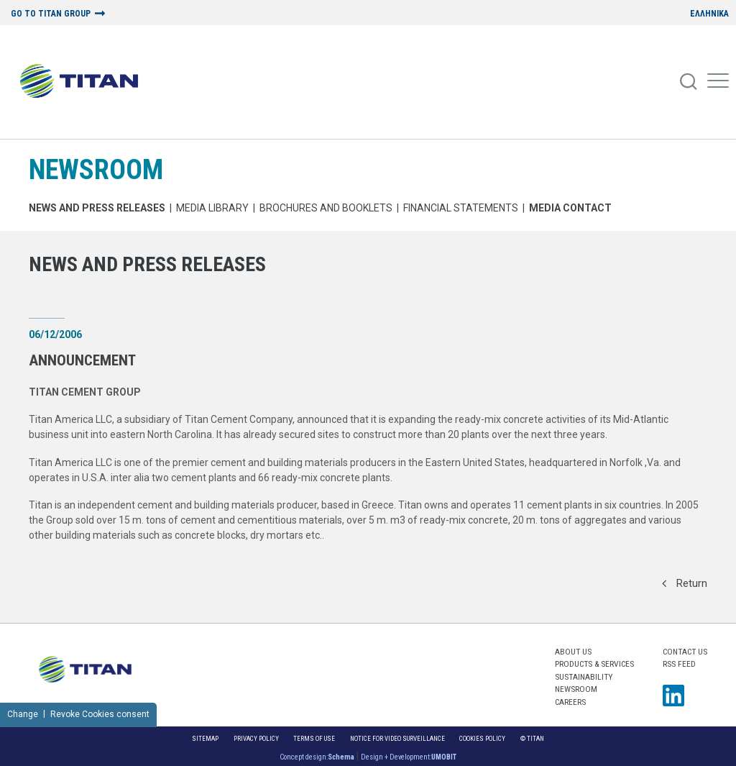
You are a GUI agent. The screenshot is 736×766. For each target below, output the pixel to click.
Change (22, 714)
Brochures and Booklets (325, 208)
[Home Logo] (84, 82)
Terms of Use (314, 738)
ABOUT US (573, 652)
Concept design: (317, 757)
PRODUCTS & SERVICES (594, 664)
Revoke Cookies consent (100, 714)
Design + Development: (408, 757)
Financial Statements (460, 208)
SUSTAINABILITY (583, 677)
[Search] (689, 82)
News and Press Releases (97, 208)
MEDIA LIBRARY (212, 208)
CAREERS (570, 702)
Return (684, 583)
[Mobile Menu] (718, 82)
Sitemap (205, 738)
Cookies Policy (482, 738)
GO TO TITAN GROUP (51, 14)
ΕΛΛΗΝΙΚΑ (709, 14)
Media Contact (570, 208)
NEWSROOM (96, 169)
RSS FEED (679, 664)
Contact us (685, 652)
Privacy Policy (256, 738)
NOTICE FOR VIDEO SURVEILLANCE (397, 738)
